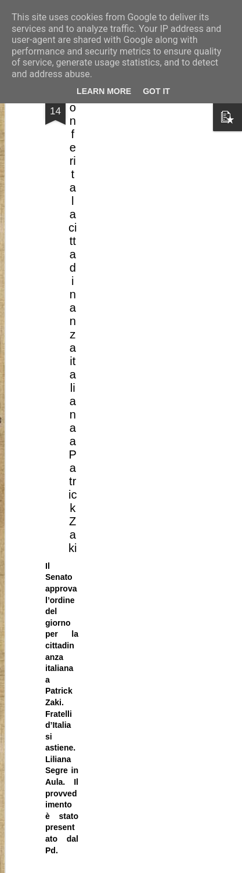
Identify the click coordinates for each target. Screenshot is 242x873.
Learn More (104, 91)
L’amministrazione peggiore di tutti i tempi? (112, 839)
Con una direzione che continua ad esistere (113, 681)
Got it (156, 91)
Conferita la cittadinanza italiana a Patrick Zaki (72, 247)
